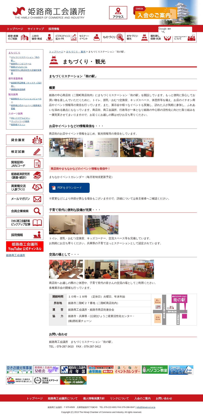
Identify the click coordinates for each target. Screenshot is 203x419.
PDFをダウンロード (70, 187)
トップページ (15, 28)
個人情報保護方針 (94, 398)
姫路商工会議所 (15, 255)
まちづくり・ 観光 (76, 51)
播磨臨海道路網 (18, 89)
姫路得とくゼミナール (21, 64)
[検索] (171, 29)
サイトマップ (36, 28)
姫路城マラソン (18, 124)
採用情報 (53, 28)
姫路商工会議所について (63, 398)
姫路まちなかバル (19, 67)
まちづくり (14, 52)
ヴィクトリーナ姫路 (20, 121)
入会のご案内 (142, 398)
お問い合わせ (164, 398)
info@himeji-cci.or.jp (146, 407)
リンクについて (119, 398)
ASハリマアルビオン (20, 118)
